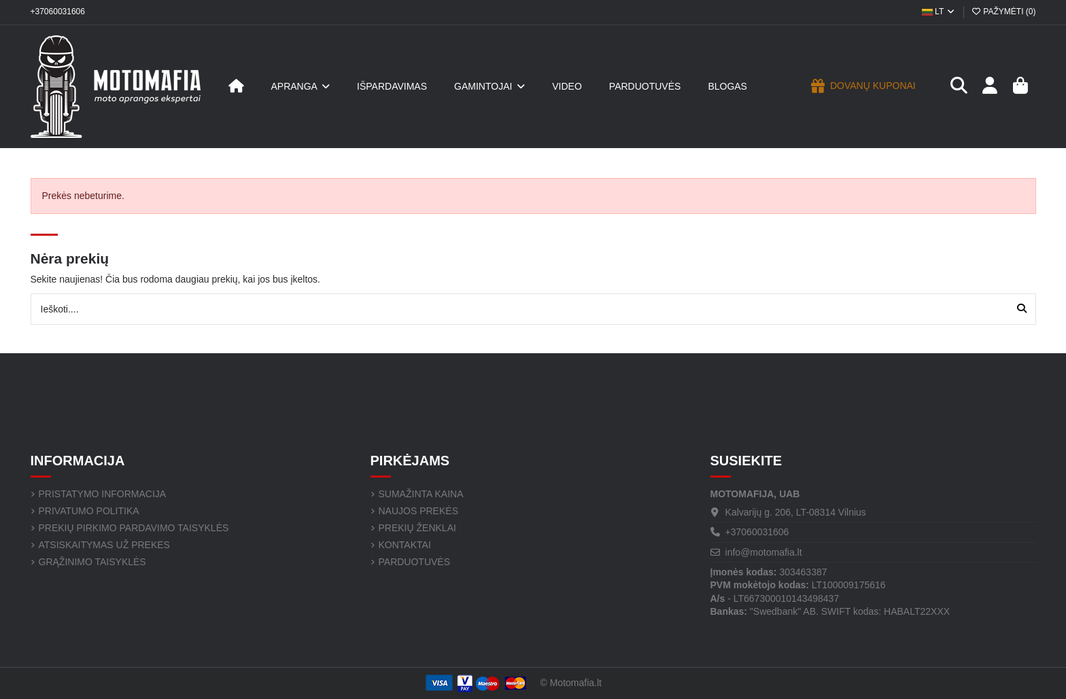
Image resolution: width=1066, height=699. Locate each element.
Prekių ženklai (417, 527)
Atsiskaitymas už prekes (104, 544)
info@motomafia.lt (763, 552)
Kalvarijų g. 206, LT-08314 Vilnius (795, 512)
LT (939, 11)
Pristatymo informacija (103, 493)
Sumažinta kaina (421, 493)
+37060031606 (58, 11)
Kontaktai (405, 544)
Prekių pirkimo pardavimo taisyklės (134, 527)
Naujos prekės (418, 510)
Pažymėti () (1003, 11)
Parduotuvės (415, 561)
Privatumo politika (89, 510)
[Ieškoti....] (1022, 308)
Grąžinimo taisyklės (92, 561)
